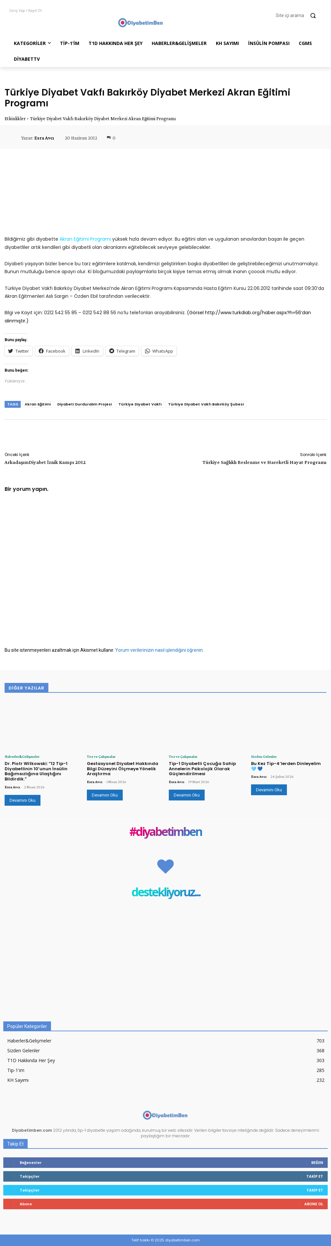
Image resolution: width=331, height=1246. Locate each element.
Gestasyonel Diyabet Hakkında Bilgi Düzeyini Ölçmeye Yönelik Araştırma (122, 768)
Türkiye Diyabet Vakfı (140, 404)
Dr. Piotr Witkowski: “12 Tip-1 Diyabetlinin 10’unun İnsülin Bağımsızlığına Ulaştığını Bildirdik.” (36, 771)
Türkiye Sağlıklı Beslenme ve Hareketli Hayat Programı (264, 462)
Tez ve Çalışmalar (101, 756)
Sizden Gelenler (264, 756)
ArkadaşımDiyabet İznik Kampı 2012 (45, 462)
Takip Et (314, 1176)
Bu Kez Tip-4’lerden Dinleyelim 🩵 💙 (286, 766)
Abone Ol (313, 1203)
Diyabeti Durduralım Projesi (84, 404)
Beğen (317, 1162)
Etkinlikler (15, 118)
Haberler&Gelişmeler (22, 756)
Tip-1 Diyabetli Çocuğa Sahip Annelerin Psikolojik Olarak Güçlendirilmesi (202, 768)
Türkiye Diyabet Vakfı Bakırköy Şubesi (206, 404)
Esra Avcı (44, 138)
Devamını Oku (23, 800)
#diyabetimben (165, 832)
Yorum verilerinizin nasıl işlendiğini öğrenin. (159, 650)
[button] (299, 15)
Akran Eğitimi (38, 404)
